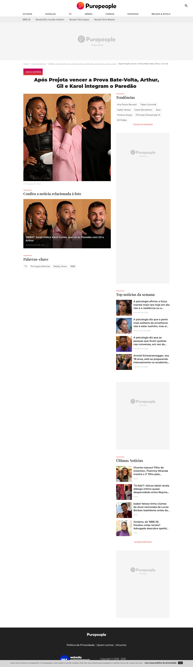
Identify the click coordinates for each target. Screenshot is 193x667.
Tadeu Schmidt (148, 104)
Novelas (50, 14)
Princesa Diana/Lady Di (148, 115)
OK (180, 663)
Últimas (27, 14)
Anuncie (121, 645)
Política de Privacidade (81, 645)
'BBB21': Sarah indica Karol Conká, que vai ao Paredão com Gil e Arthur (65, 239)
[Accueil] (96, 5)
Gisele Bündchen (143, 109)
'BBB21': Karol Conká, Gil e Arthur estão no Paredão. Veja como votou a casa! (82, 64)
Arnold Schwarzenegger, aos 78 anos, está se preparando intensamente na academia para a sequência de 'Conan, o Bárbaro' (151, 362)
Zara (158, 109)
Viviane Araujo (124, 115)
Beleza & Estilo (161, 14)
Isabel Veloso (124, 109)
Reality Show (60, 266)
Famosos (132, 14)
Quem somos (105, 645)
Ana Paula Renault (127, 104)
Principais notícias (40, 266)
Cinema (110, 14)
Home (26, 64)
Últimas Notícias (38, 64)
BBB (72, 266)
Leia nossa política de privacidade (161, 663)
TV (70, 14)
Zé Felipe (122, 120)
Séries (88, 14)
